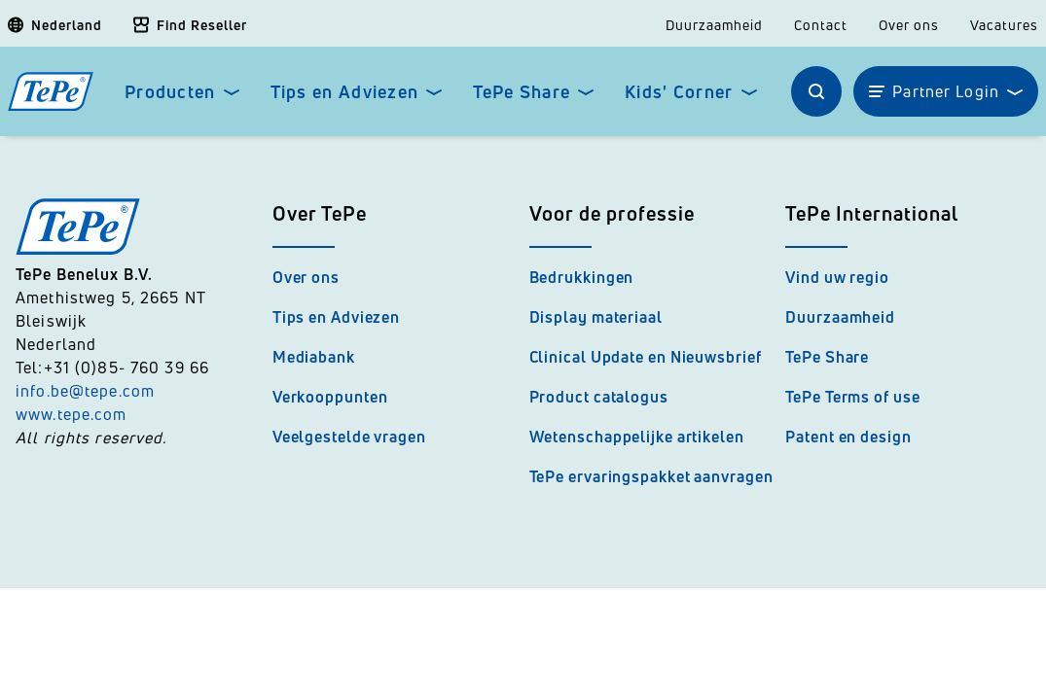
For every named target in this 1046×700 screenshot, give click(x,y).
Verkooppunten (330, 396)
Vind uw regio (837, 277)
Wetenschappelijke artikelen (636, 436)
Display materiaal (596, 317)
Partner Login (946, 91)
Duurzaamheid (714, 25)
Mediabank (313, 357)
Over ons (909, 25)
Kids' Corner (679, 92)
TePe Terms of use (852, 396)
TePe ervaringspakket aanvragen (651, 476)
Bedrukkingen (581, 277)
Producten (170, 92)
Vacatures (1004, 25)
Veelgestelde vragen (349, 436)
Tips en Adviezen (345, 92)
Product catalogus (598, 396)
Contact (821, 25)
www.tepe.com (71, 414)
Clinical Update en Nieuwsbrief (645, 357)
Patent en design (848, 436)
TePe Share (521, 92)
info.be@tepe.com (85, 391)
